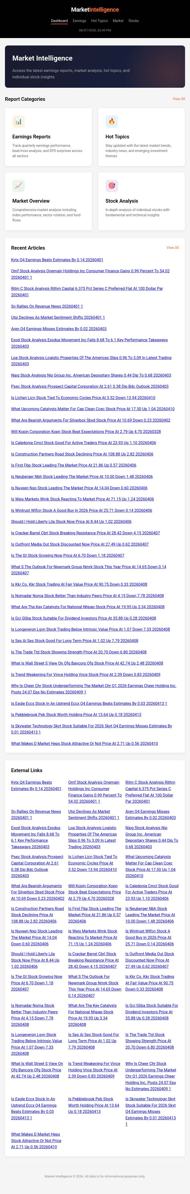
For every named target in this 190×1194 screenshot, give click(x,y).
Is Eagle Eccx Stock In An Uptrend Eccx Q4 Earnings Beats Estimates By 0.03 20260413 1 (89, 703)
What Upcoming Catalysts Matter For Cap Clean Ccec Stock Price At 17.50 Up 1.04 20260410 (92, 409)
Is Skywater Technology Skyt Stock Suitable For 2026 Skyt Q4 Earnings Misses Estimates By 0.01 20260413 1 (91, 729)
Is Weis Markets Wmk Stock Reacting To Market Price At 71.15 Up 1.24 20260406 (82, 499)
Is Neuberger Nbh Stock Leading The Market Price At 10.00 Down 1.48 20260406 (82, 476)
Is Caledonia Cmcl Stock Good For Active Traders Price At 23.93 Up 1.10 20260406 (83, 442)
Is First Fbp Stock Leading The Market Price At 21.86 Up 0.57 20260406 (73, 465)
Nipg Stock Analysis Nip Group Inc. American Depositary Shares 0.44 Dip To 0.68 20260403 (91, 375)
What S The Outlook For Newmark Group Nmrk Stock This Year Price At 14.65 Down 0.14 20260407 (88, 570)
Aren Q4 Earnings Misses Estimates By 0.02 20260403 (59, 328)
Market (118, 21)
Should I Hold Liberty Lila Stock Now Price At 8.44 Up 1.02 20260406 (71, 521)
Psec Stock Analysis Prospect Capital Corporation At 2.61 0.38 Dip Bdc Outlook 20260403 (89, 386)
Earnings (79, 21)
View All (179, 99)
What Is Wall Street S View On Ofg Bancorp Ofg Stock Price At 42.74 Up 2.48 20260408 (87, 663)
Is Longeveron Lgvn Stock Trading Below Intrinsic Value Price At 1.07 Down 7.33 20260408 (90, 629)
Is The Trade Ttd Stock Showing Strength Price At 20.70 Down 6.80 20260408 (79, 652)
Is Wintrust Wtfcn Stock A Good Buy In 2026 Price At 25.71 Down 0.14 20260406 (81, 510)
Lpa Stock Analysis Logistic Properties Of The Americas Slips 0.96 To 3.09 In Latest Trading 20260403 (91, 361)
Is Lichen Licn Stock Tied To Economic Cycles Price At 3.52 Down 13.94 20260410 (83, 397)
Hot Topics (99, 21)
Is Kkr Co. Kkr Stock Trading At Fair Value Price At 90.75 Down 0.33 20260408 (79, 584)
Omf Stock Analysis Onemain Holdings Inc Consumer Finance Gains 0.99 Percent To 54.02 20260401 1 (90, 274)
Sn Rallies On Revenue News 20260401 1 (47, 306)
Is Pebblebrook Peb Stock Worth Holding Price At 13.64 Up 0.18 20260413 (76, 714)
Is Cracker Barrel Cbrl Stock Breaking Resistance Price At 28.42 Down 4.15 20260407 (85, 533)
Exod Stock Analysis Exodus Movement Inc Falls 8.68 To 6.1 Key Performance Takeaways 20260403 (89, 343)
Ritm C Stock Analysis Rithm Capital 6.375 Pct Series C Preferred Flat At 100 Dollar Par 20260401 (87, 291)
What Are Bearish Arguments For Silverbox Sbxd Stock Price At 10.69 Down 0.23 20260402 (90, 420)
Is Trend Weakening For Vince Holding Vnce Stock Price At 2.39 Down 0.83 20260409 (85, 674)
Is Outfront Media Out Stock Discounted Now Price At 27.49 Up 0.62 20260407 (80, 544)
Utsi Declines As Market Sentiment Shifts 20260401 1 (58, 317)
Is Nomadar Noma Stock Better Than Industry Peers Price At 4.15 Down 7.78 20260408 (87, 595)
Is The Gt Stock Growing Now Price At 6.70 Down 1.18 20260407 (67, 555)
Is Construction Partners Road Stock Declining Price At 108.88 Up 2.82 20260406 (82, 454)
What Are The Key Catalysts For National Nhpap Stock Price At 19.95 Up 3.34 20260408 (88, 607)
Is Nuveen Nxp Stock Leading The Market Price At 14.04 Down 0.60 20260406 (79, 488)
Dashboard (59, 21)
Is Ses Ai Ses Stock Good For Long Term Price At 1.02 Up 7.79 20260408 (74, 640)
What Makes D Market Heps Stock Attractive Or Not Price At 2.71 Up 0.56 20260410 (84, 743)
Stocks (133, 21)
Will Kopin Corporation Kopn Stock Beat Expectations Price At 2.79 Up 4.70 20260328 (86, 431)
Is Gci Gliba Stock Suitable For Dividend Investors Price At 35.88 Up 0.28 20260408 (83, 618)
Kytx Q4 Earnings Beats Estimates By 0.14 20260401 (57, 260)
